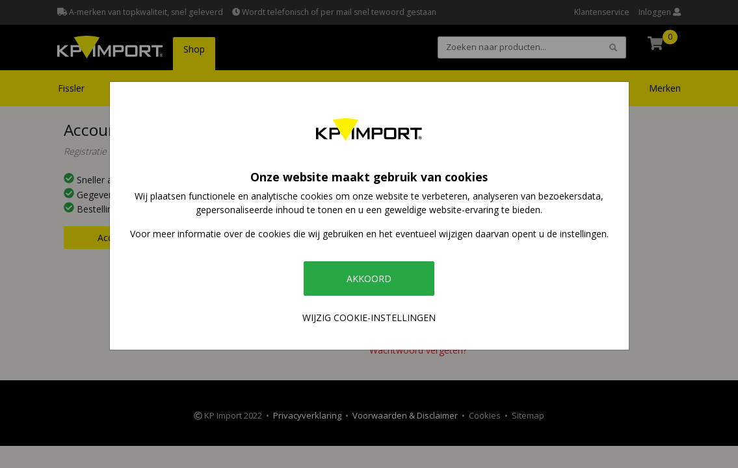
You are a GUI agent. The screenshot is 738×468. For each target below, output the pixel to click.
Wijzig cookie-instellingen (369, 317)
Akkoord (369, 278)
